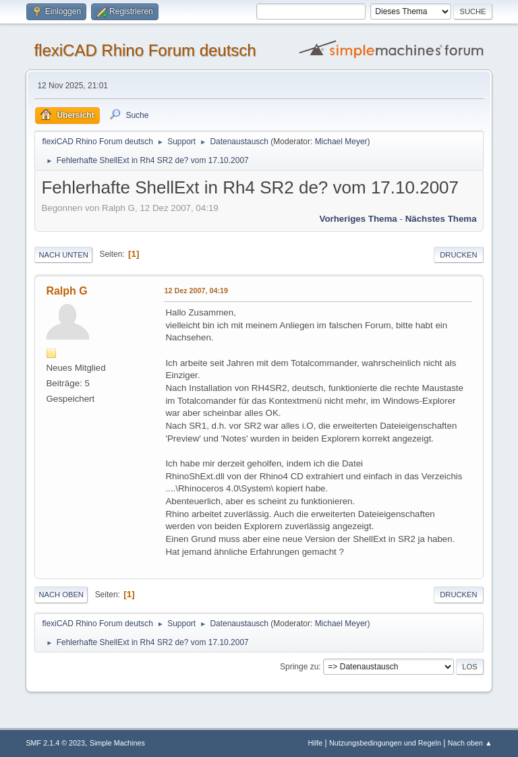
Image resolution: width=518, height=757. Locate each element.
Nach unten (63, 255)
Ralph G (66, 291)
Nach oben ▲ (470, 743)
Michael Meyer (341, 141)
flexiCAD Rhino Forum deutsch (145, 50)
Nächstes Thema (441, 219)
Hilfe (315, 743)
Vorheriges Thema (358, 219)
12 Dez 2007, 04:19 (196, 290)
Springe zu (299, 666)
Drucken (458, 255)
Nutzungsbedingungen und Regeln (385, 743)
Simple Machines (117, 743)
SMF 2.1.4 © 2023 (55, 743)
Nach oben (61, 595)
